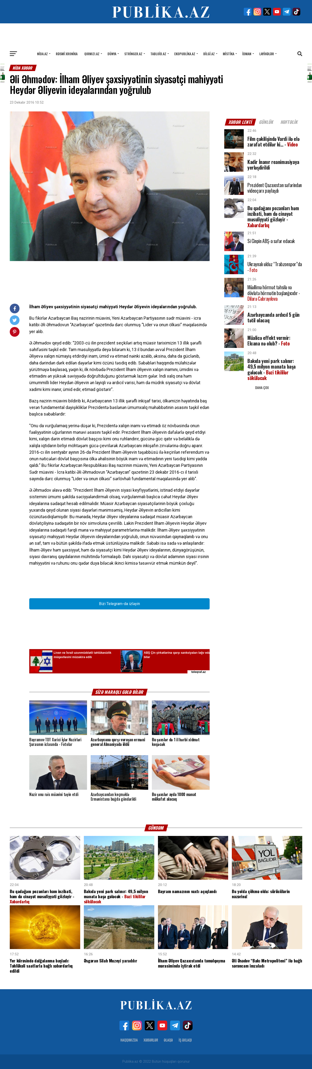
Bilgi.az (209, 53)
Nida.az (42, 53)
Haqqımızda (129, 1039)
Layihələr (266, 53)
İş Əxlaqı (185, 1039)
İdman (246, 53)
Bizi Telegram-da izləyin (119, 603)
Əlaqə (168, 1039)
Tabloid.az (158, 53)
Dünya (111, 53)
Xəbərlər (151, 1039)
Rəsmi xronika (67, 53)
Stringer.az (133, 53)
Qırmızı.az (91, 53)
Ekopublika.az (184, 53)
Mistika (228, 53)
